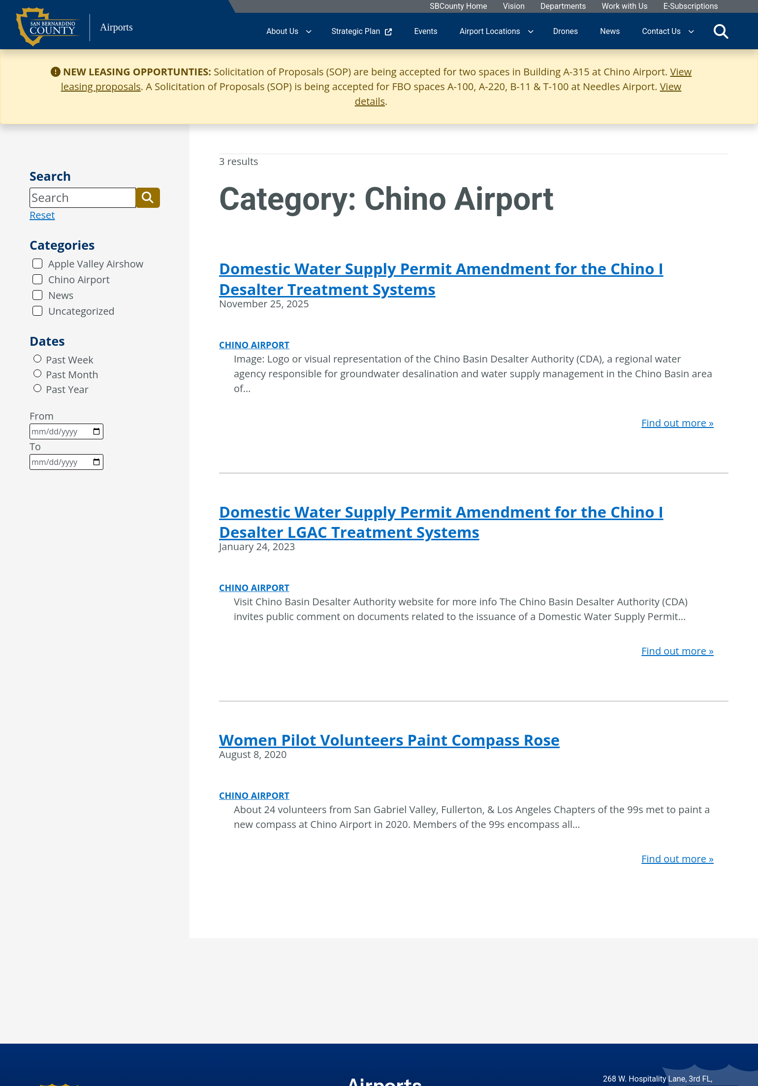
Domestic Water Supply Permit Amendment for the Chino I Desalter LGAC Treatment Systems (441, 522)
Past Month (72, 374)
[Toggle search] (721, 31)
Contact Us (661, 30)
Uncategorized (81, 311)
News (60, 295)
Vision (513, 6)
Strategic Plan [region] (361, 30)
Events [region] (425, 30)
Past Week (69, 359)
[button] (147, 197)
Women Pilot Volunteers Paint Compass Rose (389, 739)
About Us (282, 30)
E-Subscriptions (690, 6)
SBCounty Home (458, 6)
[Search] (83, 197)
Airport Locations (490, 30)
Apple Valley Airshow (95, 263)
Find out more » (677, 422)
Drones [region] (565, 30)
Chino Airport (79, 279)
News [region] (610, 30)
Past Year (67, 389)
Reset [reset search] (42, 215)
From (66, 424)
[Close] (735, 72)
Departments (563, 6)
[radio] (37, 358)
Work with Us (624, 6)
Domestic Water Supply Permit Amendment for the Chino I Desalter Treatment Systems (441, 278)
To (66, 455)
